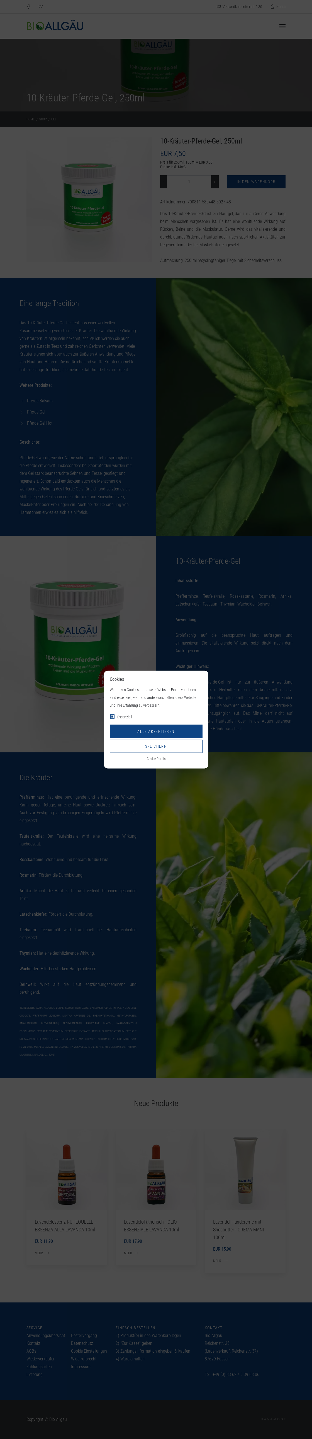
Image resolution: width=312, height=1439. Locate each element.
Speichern (156, 746)
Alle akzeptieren (155, 731)
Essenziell (124, 717)
